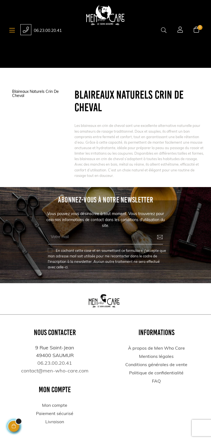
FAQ (156, 381)
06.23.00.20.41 (48, 31)
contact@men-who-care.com (54, 371)
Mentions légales (156, 357)
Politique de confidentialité (156, 373)
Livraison (54, 422)
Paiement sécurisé (54, 414)
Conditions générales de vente (156, 365)
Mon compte (54, 405)
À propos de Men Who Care (156, 348)
